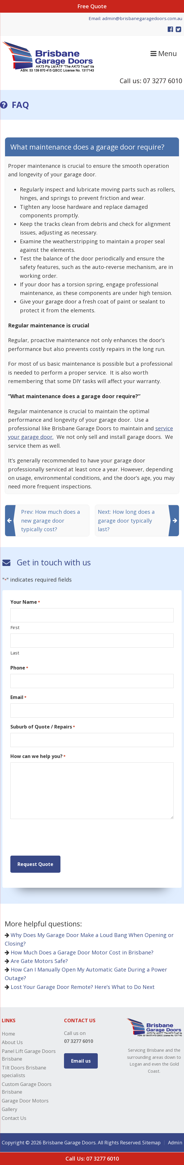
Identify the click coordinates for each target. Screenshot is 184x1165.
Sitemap (151, 1142)
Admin (175, 1142)
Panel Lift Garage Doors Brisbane (29, 1055)
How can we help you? (37, 756)
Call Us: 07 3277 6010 (92, 1158)
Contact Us (14, 1118)
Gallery (9, 1109)
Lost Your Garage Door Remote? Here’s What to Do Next (80, 986)
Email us (81, 1061)
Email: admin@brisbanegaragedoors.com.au (135, 18)
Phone (19, 667)
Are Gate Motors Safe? (36, 960)
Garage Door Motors (25, 1100)
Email (18, 697)
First (15, 627)
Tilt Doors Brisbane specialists (24, 1071)
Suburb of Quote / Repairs (42, 726)
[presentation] (55, 837)
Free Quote (92, 6)
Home (8, 1034)
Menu (164, 53)
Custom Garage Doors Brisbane (27, 1088)
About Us (12, 1042)
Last (14, 653)
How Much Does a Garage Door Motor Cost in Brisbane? (79, 952)
